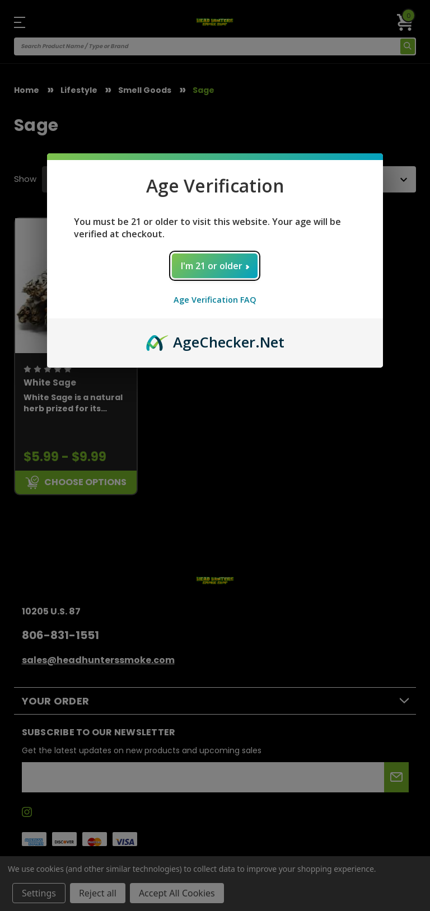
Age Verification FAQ (215, 299)
